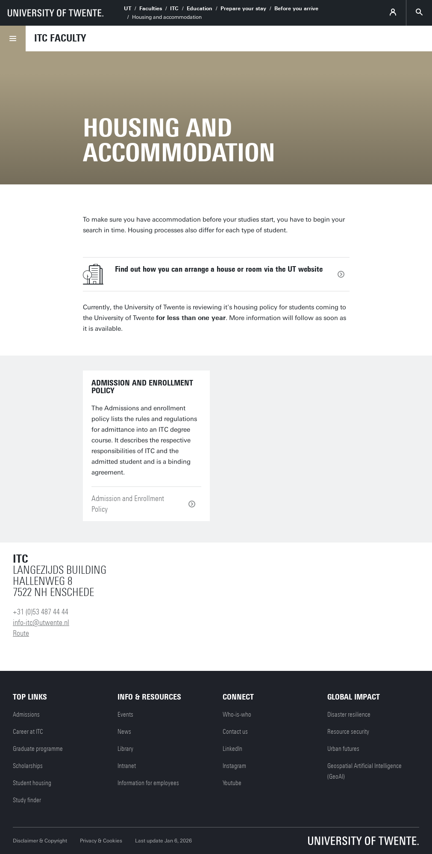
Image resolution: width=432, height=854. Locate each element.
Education (199, 9)
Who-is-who (237, 714)
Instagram (234, 766)
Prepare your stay (243, 9)
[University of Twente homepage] (55, 13)
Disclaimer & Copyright (40, 841)
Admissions (26, 714)
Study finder (27, 800)
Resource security (348, 731)
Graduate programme (38, 749)
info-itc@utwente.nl (41, 622)
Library (125, 749)
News (124, 731)
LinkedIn (232, 749)
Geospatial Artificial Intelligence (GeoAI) (364, 771)
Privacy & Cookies (101, 841)
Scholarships (28, 766)
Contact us (235, 731)
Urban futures (343, 749)
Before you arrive (296, 9)
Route (21, 633)
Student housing (32, 783)
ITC (174, 9)
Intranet (127, 766)
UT (127, 9)
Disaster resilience (348, 714)
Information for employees (148, 783)
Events (125, 714)
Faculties (150, 9)
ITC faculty (60, 38)
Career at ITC (28, 731)
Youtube (232, 783)
